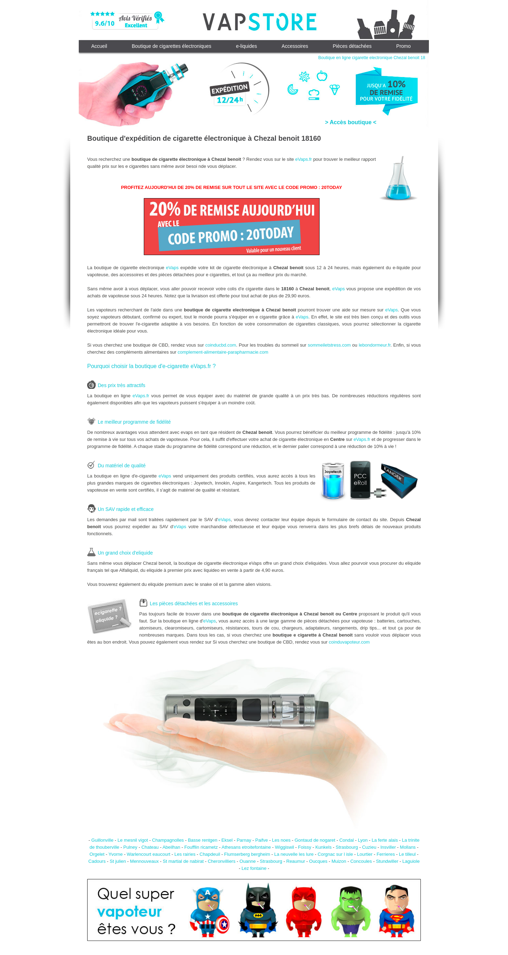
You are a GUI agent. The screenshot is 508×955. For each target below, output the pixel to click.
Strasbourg (347, 847)
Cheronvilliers (222, 861)
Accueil (99, 46)
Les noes (281, 840)
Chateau (150, 847)
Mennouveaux (144, 861)
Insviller (388, 847)
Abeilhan (171, 847)
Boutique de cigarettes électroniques (171, 46)
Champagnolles (168, 840)
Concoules (361, 861)
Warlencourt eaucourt (149, 854)
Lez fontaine (254, 868)
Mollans (408, 847)
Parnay (244, 840)
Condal (346, 840)
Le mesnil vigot (132, 840)
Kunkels (323, 847)
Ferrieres (386, 854)
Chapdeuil (210, 854)
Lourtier (365, 854)
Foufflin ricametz (201, 847)
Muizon (339, 861)
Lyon (363, 840)
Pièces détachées (352, 46)
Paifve (261, 840)
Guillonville (102, 840)
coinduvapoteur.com (349, 642)
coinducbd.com (220, 345)
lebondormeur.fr (374, 345)
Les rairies (184, 854)
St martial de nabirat (183, 861)
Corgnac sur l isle (335, 854)
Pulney (130, 847)
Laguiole (411, 861)
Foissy (304, 847)
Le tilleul (407, 854)
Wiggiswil (284, 847)
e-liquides (246, 46)
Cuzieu (369, 847)
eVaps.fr (303, 159)
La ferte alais (385, 840)
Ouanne (247, 861)
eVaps (172, 267)
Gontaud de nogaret (315, 840)
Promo (403, 46)
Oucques (318, 861)
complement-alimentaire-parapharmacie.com (223, 352)
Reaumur (295, 861)
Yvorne (116, 854)
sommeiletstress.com (329, 345)
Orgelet (97, 854)
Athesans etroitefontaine (246, 847)
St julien (118, 861)
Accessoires (295, 46)
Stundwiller (387, 861)
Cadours (96, 861)
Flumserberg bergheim (247, 854)
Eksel (227, 840)
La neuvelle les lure (294, 854)
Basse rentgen (202, 840)
